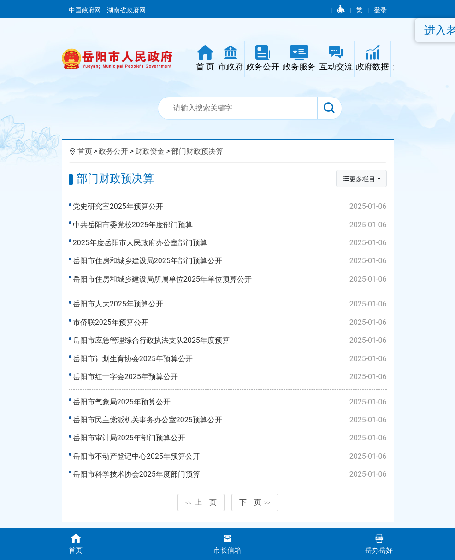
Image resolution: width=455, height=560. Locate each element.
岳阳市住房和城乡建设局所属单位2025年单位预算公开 (230, 279)
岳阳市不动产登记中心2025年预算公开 (230, 461)
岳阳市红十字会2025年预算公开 (230, 379)
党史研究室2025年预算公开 (230, 206)
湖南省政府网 (127, 10)
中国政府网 (85, 10)
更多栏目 (358, 179)
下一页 (255, 510)
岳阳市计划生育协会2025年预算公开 (230, 361)
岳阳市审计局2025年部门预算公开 (230, 443)
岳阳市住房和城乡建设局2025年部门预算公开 (230, 260)
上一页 (201, 510)
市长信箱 (227, 543)
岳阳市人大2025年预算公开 (230, 306)
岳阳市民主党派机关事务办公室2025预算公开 (230, 425)
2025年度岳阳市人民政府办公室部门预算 (230, 242)
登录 (380, 10)
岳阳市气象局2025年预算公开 (230, 407)
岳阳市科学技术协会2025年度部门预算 (230, 479)
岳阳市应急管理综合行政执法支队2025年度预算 (230, 343)
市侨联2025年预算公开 (230, 324)
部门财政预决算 (197, 151)
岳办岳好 (379, 543)
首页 (84, 151)
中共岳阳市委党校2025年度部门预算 (230, 225)
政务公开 (113, 151)
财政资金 (150, 151)
